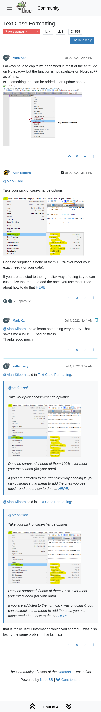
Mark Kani (20, 58)
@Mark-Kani (13, 181)
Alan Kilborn (22, 173)
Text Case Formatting (54, 375)
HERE (41, 287)
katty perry (20, 366)
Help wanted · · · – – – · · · (21, 31)
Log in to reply (82, 40)
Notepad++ (66, 672)
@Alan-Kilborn (14, 329)
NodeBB (46, 680)
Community (48, 8)
